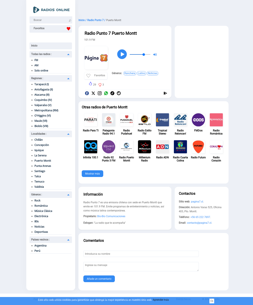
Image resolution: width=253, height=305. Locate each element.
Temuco (39, 181)
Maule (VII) (40, 121)
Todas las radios (41, 54)
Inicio (34, 45)
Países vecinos (40, 239)
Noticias (39, 226)
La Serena (40, 155)
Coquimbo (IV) (43, 100)
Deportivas (41, 232)
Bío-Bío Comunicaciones (111, 216)
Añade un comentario (99, 278)
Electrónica (41, 216)
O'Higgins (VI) (42, 115)
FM (36, 60)
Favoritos (53, 28)
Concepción (41, 145)
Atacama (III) (41, 94)
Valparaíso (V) (42, 105)
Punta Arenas (42, 166)
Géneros (36, 194)
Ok (211, 301)
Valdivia (39, 187)
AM (36, 65)
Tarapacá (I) (41, 84)
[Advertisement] (153, 8)
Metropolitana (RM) (46, 110)
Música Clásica (43, 211)
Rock (37, 200)
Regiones (37, 78)
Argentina (40, 245)
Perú (37, 251)
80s (36, 221)
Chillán (38, 140)
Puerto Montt (42, 160)
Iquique (39, 150)
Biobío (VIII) (41, 126)
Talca (37, 176)
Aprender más (161, 299)
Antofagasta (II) (43, 89)
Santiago (39, 171)
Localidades (38, 133)
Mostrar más (92, 173)
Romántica (41, 206)
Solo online (41, 70)
